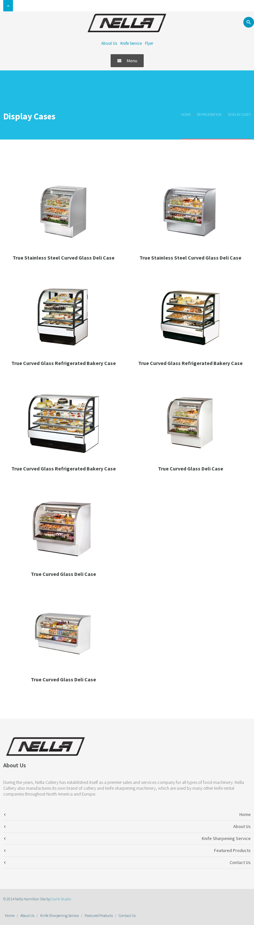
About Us (109, 43)
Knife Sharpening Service (59, 915)
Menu (127, 60)
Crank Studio (61, 898)
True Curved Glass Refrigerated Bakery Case (63, 363)
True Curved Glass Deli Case (190, 468)
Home (186, 114)
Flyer (149, 43)
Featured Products (99, 915)
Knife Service (131, 43)
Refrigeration (209, 114)
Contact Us (127, 915)
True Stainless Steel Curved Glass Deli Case (64, 257)
